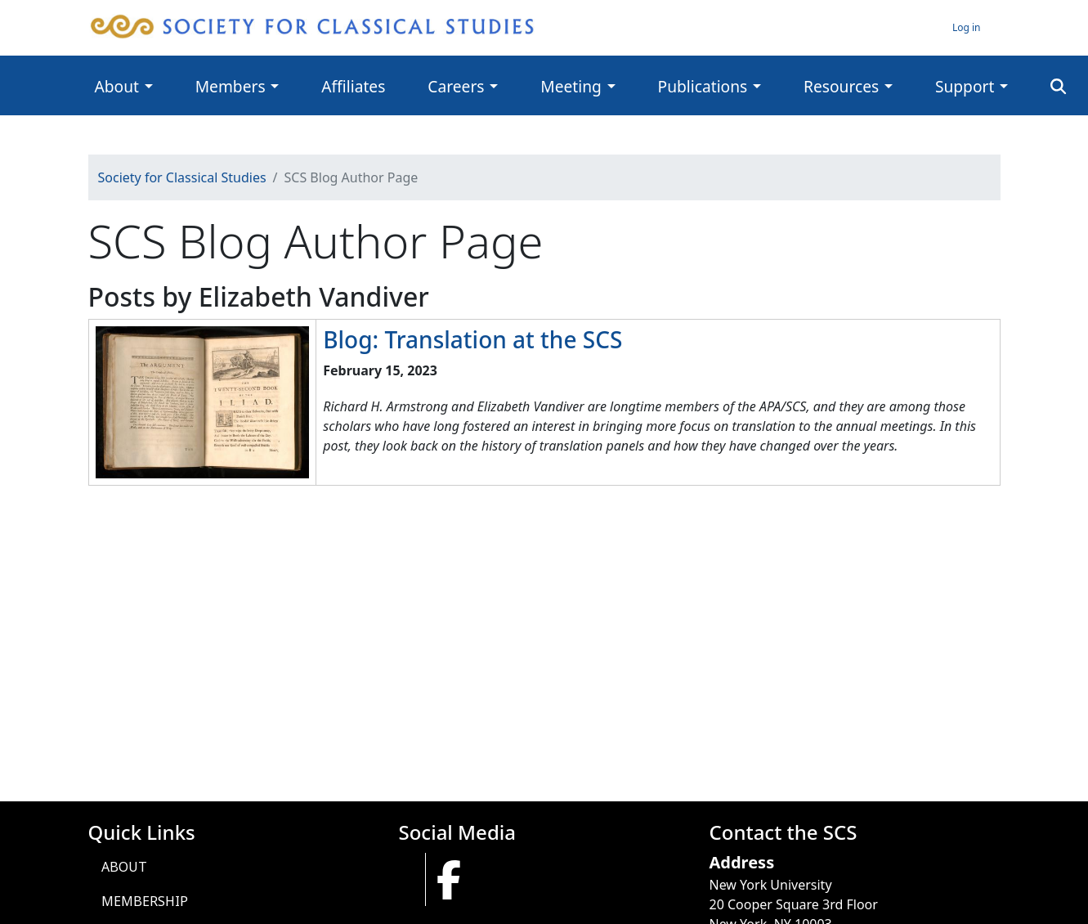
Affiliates (353, 86)
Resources (841, 86)
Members (230, 86)
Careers (456, 86)
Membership (144, 901)
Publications (703, 86)
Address (742, 862)
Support (964, 86)
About (117, 86)
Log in (966, 27)
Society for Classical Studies (182, 177)
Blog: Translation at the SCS (472, 339)
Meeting (571, 86)
